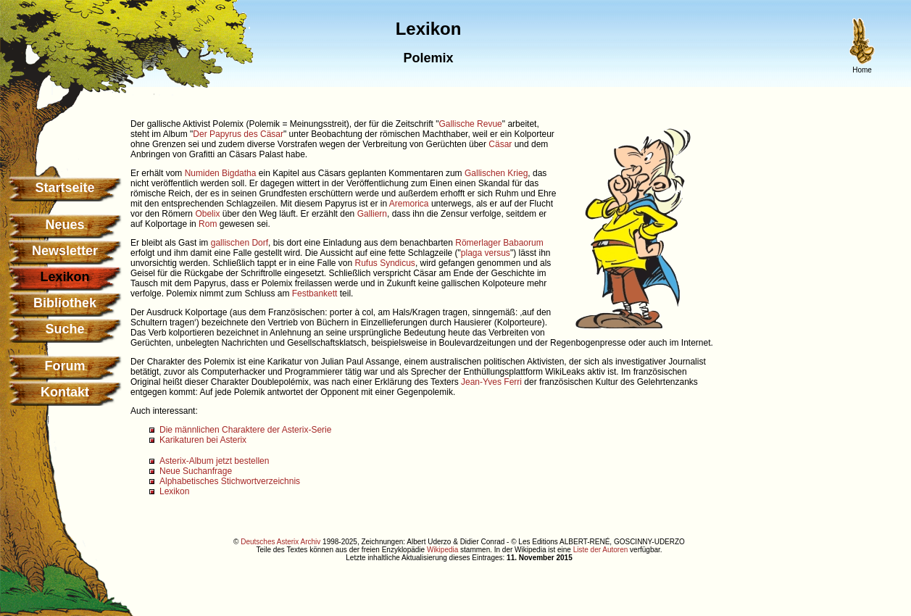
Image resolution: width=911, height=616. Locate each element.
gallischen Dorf (239, 243)
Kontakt (65, 392)
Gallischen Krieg (496, 173)
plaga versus (485, 253)
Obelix (207, 214)
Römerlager (478, 243)
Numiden (202, 173)
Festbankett (315, 293)
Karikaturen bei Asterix (202, 440)
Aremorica (409, 204)
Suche (64, 329)
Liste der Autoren (600, 550)
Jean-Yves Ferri (491, 382)
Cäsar (500, 144)
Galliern (372, 214)
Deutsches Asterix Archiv (280, 542)
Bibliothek (64, 303)
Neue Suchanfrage (195, 471)
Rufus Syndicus (385, 263)
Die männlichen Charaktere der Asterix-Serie (245, 430)
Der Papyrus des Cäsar (238, 134)
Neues (64, 224)
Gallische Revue (470, 124)
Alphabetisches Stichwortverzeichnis (229, 481)
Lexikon (174, 491)
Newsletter (65, 251)
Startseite (64, 187)
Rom (208, 224)
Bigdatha (239, 173)
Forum (65, 366)
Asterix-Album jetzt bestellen (214, 461)
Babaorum (523, 243)
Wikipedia (442, 550)
